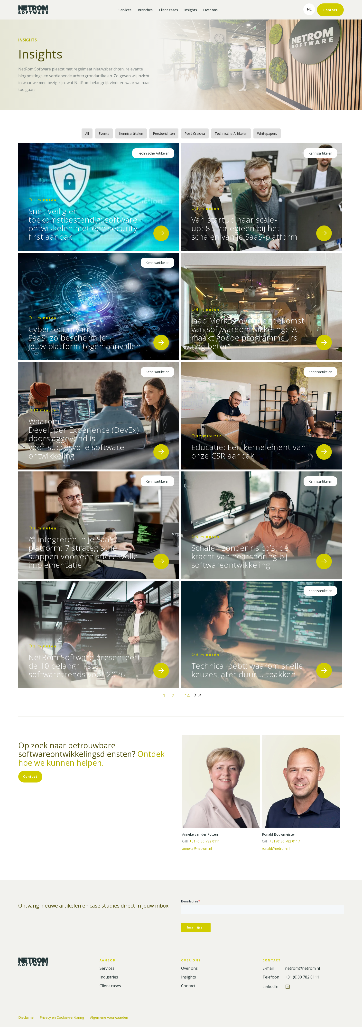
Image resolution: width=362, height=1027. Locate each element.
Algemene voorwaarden (109, 1017)
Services (125, 10)
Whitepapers (267, 133)
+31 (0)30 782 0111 (204, 841)
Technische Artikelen (231, 133)
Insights (190, 10)
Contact (330, 10)
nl (309, 9)
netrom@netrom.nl (302, 968)
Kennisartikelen (131, 133)
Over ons (210, 10)
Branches (145, 10)
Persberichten (164, 133)
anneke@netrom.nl (197, 848)
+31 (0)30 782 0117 (284, 841)
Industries (109, 977)
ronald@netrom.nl (276, 848)
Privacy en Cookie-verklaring (62, 1017)
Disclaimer (26, 1017)
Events (104, 133)
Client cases (168, 10)
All (87, 133)
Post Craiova (195, 133)
